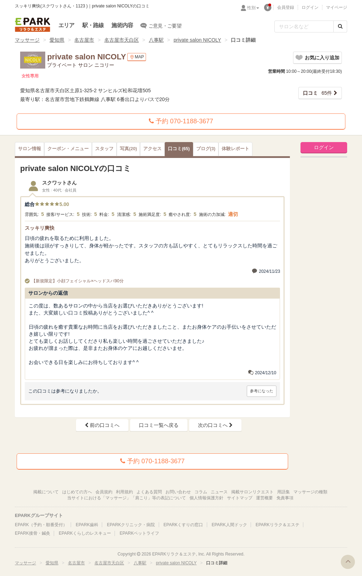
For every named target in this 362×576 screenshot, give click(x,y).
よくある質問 (149, 491)
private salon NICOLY (197, 40)
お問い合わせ (178, 491)
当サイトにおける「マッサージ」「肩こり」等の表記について (126, 497)
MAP (136, 57)
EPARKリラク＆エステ (32, 25)
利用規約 (124, 491)
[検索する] (340, 26)
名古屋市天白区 (121, 40)
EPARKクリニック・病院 (131, 524)
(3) (205, 148)
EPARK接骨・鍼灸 (32, 533)
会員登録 (285, 7)
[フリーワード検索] (304, 26)
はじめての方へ (77, 491)
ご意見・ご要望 (161, 25)
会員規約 (103, 491)
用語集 (283, 491)
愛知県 (56, 40)
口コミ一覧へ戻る (159, 425)
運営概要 (264, 497)
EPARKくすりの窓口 (183, 524)
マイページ (336, 7)
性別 (253, 7)
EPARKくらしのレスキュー (85, 533)
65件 (317, 93)
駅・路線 (93, 25)
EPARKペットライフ (139, 533)
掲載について (46, 491)
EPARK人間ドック (229, 524)
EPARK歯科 (87, 524)
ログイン (310, 7)
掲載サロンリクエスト (252, 491)
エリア (66, 25)
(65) (178, 148)
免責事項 (284, 497)
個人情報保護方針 (206, 497)
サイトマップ (239, 497)
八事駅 (156, 40)
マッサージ (27, 40)
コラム (200, 491)
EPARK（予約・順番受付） (41, 524)
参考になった (261, 391)
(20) (128, 148)
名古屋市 (84, 40)
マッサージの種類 (310, 491)
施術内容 (122, 25)
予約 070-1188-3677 (181, 121)
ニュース (219, 491)
